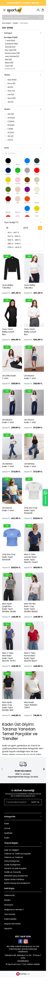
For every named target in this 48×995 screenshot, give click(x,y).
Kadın (15, 23)
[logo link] (20, 10)
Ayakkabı (8, 833)
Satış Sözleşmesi (11, 861)
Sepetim (8, 928)
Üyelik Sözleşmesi (12, 864)
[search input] (23, 17)
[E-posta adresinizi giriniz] (23, 802)
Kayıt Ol (35, 802)
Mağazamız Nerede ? (14, 909)
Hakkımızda (9, 895)
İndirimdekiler (10, 919)
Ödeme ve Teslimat (13, 857)
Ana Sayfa (6, 23)
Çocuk (7, 828)
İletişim (7, 900)
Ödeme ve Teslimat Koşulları (17, 853)
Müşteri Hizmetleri (12, 923)
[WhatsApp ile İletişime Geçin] (45, 497)
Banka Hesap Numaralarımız (17, 883)
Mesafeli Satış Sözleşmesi (16, 875)
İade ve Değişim (11, 850)
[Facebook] (20, 941)
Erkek (6, 823)
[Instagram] (26, 941)
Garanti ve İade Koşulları (15, 868)
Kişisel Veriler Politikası (14, 879)
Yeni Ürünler (9, 914)
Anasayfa (8, 904)
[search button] (40, 17)
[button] (2, 769)
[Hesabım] (38, 10)
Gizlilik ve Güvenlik (12, 872)
